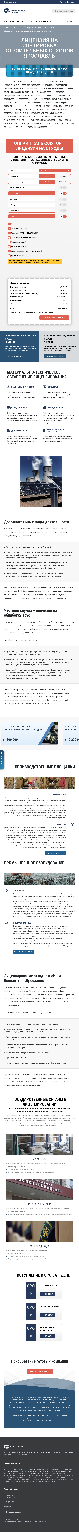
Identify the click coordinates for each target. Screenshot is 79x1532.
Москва (43, 170)
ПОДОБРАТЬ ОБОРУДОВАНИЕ (23, 952)
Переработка (64, 27)
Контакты (71, 21)
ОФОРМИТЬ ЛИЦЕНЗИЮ (15, 356)
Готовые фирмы (46, 21)
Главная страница (11, 27)
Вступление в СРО (12, 21)
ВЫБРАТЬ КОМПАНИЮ (55, 356)
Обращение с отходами (47, 27)
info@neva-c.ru (8, 1506)
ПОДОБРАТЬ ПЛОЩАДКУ (55, 853)
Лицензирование (29, 21)
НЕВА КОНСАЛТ (10, 1519)
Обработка (8, 31)
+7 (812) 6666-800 (9, 1502)
